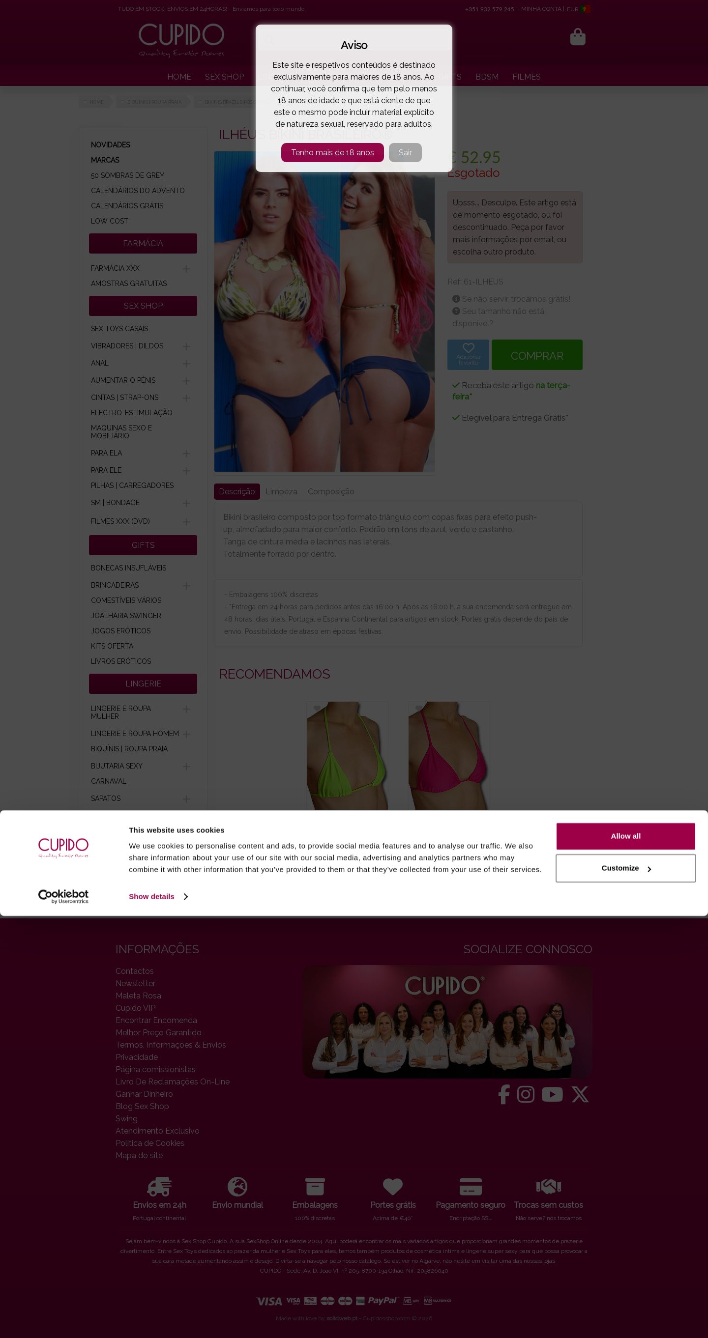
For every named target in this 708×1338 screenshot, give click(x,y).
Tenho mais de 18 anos (332, 152)
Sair (405, 152)
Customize (626, 1290)
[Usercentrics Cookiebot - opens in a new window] (64, 1318)
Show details (152, 1318)
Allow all (626, 1258)
